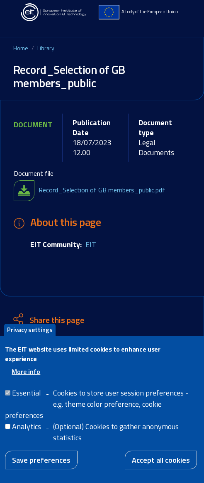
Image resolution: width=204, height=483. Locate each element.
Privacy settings (30, 335)
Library (45, 48)
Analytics (26, 431)
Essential (26, 398)
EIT (90, 244)
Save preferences (41, 465)
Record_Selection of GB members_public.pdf (102, 190)
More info (26, 377)
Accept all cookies (161, 465)
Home (20, 48)
